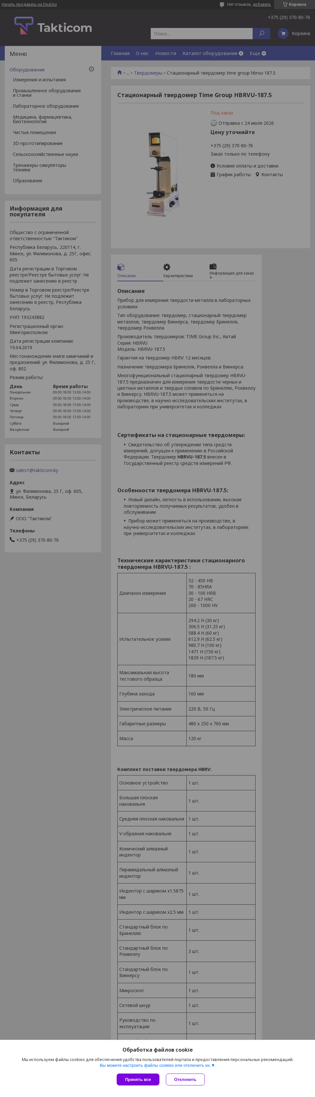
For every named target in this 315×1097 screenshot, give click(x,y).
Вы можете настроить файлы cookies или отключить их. (155, 1065)
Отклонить (185, 1079)
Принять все (138, 1079)
